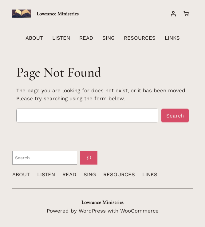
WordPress (92, 211)
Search (175, 116)
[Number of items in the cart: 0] (186, 13)
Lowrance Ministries (58, 13)
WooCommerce (139, 211)
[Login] (173, 13)
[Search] (88, 157)
